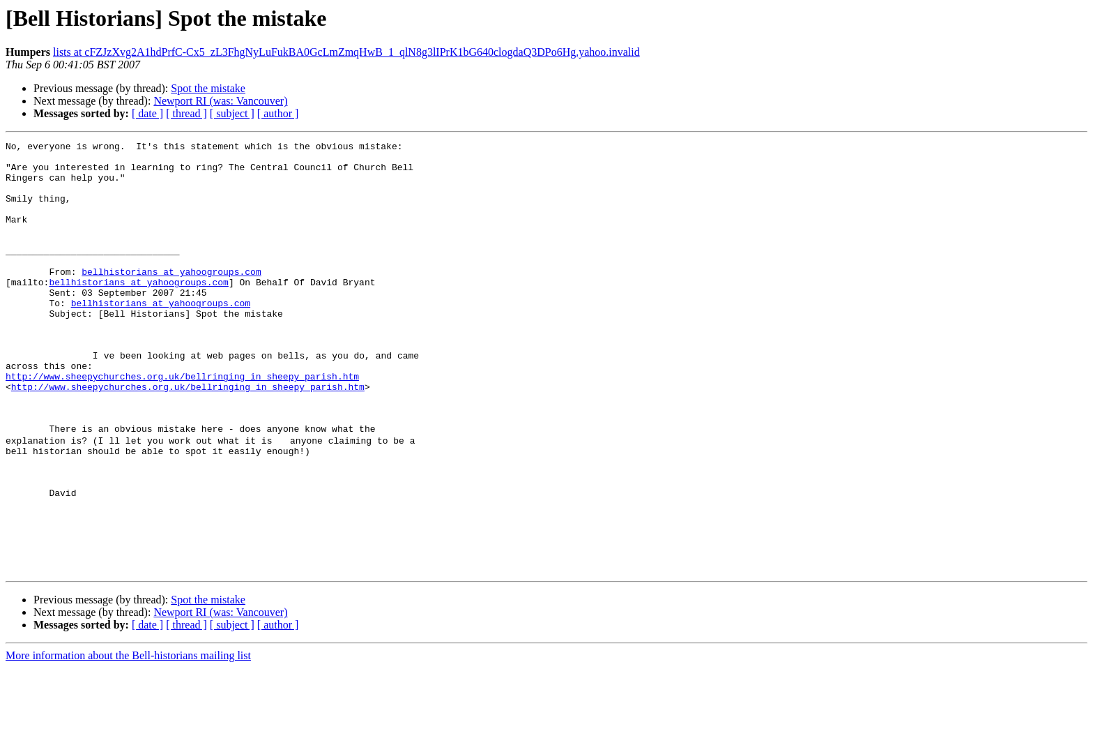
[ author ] (278, 113)
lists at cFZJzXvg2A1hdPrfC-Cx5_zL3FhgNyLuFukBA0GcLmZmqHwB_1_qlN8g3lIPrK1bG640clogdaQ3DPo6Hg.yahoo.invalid (346, 52)
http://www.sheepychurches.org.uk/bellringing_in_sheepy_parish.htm (182, 424)
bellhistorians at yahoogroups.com (171, 298)
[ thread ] (186, 113)
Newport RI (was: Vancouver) (220, 101)
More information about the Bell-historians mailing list (128, 740)
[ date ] (147, 113)
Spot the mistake (208, 88)
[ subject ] (232, 113)
